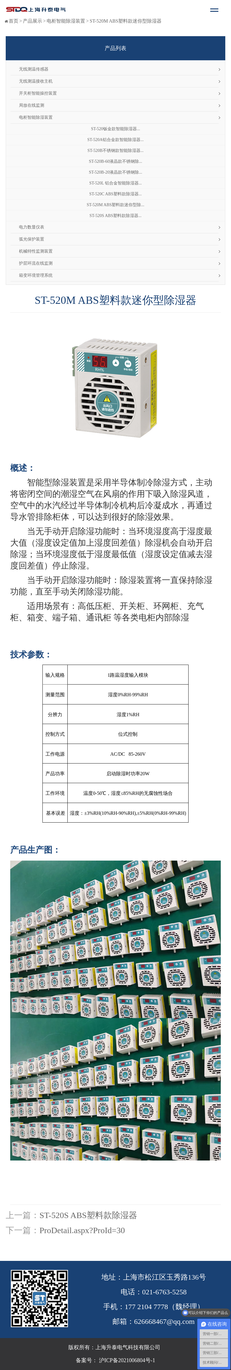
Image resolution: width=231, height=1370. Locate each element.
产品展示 (32, 21)
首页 (13, 21)
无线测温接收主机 (36, 81)
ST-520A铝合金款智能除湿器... (115, 139)
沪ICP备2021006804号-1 (126, 1360)
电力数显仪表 (31, 227)
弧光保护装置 (31, 239)
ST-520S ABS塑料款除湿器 (88, 1215)
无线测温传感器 (33, 69)
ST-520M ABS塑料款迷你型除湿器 (126, 21)
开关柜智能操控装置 (38, 93)
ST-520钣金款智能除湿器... (115, 129)
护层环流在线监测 (36, 263)
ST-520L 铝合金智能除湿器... (115, 183)
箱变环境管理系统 (36, 275)
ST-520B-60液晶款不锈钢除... (115, 161)
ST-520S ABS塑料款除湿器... (116, 215)
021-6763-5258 (164, 1292)
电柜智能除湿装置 (66, 21)
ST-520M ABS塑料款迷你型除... (115, 205)
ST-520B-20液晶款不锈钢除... (115, 172)
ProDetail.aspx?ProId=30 (82, 1230)
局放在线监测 (31, 105)
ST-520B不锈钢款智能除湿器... (116, 150)
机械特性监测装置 (36, 251)
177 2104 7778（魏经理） (164, 1307)
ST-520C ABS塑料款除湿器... (115, 194)
